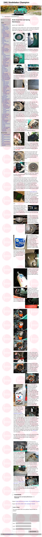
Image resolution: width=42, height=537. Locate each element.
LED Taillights (4, 68)
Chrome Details (4, 71)
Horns (3, 53)
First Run (3, 31)
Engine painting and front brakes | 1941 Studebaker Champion (28, 501)
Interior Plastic (4, 122)
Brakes (3, 25)
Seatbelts (3, 124)
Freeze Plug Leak (5, 115)
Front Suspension (5, 102)
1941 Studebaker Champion (16, 2)
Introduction (4, 24)
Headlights (4, 40)
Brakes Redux (5, 26)
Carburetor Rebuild (5, 49)
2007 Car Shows (6, 36)
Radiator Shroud (5, 73)
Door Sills (3, 126)
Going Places (4, 32)
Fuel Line (4, 61)
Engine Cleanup (6, 83)
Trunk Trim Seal (5, 48)
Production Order (5, 65)
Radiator (3, 30)
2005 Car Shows (6, 34)
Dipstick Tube (5, 84)
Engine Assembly (6, 86)
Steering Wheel (4, 121)
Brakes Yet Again (6, 28)
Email (14, 527)
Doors (3, 72)
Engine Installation (6, 90)
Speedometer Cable (5, 75)
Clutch (3, 47)
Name (14, 524)
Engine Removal (6, 81)
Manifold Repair (6, 85)
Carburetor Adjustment (6, 123)
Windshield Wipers (5, 120)
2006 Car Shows (6, 35)
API (28, 388)
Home (3, 16)
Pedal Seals (4, 116)
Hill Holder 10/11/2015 (6, 127)
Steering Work (5, 105)
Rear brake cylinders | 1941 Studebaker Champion (25, 503)
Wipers (3, 38)
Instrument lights (5, 128)
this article (34, 430)
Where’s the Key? (5, 29)
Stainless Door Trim (5, 114)
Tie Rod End (4, 43)
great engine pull (33, 191)
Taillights (3, 37)
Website (14, 530)
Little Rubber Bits (5, 74)
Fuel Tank (3, 54)
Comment (15, 513)
